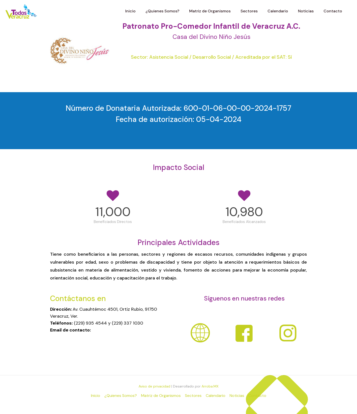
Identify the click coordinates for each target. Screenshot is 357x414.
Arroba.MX (210, 386)
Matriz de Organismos (161, 395)
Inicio (95, 395)
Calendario (215, 395)
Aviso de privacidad (154, 386)
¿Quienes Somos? (120, 395)
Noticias (237, 395)
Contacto (257, 395)
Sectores (193, 395)
